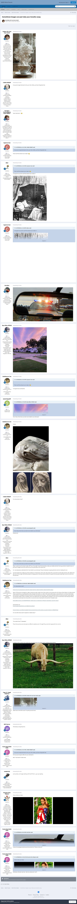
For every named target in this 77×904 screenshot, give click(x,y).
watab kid (7, 771)
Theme (30, 894)
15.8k (7, 43)
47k (7, 335)
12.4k (7, 93)
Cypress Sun (6, 142)
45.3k (7, 296)
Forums (2, 9)
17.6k (7, 123)
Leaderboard (31, 9)
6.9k (7, 734)
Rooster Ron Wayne (6, 793)
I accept (72, 901)
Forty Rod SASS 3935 (6, 747)
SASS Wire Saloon (15, 21)
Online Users (24, 9)
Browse (3, 7)
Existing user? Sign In (64, 2)
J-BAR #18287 (7, 82)
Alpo (7, 162)
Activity (8, 6)
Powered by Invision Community (38, 897)
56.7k (7, 432)
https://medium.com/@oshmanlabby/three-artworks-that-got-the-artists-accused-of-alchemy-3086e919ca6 (35, 610)
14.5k (7, 153)
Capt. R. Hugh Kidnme (7, 693)
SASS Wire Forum (6, 2)
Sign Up (73, 2)
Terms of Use (16, 902)
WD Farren (7, 724)
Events (8, 9)
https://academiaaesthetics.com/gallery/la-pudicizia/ (24, 606)
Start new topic (71, 26)
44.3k (7, 173)
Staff (18, 9)
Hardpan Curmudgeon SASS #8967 (7, 112)
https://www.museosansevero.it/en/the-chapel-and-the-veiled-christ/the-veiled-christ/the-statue (33, 589)
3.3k (7, 409)
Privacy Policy (36, 894)
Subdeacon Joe (7, 376)
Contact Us (42, 894)
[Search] (61, 6)
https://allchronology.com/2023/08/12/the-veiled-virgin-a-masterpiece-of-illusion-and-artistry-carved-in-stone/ (35, 600)
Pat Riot (7, 285)
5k (7, 704)
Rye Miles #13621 (7, 325)
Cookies (47, 894)
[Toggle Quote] (14, 147)
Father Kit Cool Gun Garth (13, 20)
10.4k (7, 804)
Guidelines (13, 9)
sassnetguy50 (7, 399)
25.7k (7, 758)
